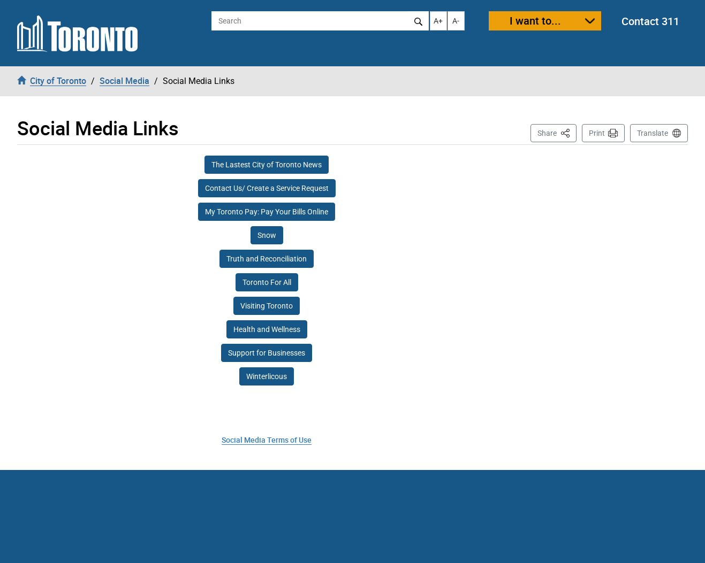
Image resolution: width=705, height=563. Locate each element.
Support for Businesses (266, 353)
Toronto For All (266, 282)
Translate (652, 133)
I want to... (535, 20)
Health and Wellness (266, 329)
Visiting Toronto (266, 306)
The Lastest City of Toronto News (266, 164)
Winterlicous (266, 376)
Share (557, 132)
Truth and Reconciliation (266, 258)
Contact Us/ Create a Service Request (267, 188)
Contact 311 (650, 21)
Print (597, 133)
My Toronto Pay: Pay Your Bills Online (266, 211)
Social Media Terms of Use (267, 440)
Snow (266, 235)
